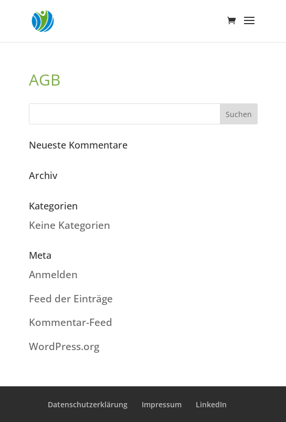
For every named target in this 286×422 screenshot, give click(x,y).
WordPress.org (64, 346)
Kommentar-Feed (70, 322)
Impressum (162, 404)
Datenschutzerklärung (88, 404)
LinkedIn (211, 404)
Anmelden (53, 274)
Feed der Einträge (71, 298)
